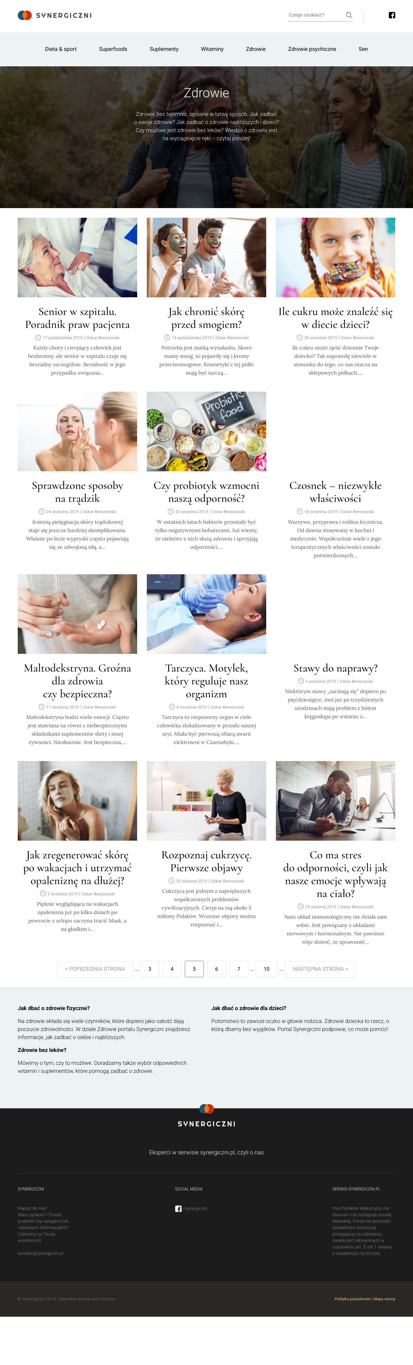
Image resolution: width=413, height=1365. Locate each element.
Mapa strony (384, 1299)
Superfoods (113, 49)
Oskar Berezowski (103, 338)
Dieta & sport (61, 49)
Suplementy (164, 49)
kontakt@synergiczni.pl (41, 1253)
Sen (363, 49)
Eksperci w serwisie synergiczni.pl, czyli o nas (206, 1152)
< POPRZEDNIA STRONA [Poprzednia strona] (95, 969)
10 (266, 969)
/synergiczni (191, 1208)
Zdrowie (256, 49)
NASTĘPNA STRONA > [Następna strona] (320, 969)
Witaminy (212, 49)
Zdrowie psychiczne (312, 49)
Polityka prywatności (353, 1299)
